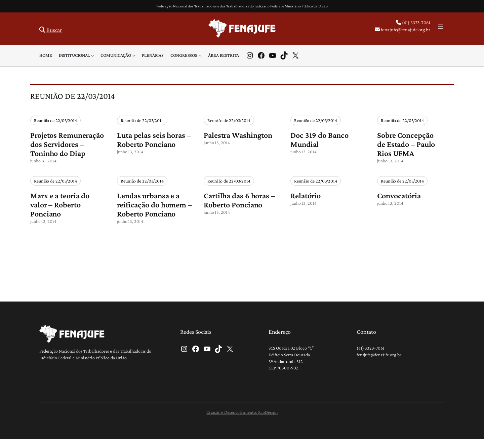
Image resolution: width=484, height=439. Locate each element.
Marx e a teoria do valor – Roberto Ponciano (59, 204)
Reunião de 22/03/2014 (55, 120)
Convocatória (399, 195)
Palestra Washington (238, 134)
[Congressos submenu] (200, 55)
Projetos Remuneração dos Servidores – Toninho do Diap (67, 144)
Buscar (54, 30)
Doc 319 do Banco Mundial (319, 139)
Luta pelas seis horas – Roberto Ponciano (154, 139)
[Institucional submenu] (92, 55)
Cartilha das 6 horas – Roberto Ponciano (239, 200)
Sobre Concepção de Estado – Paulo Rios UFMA (406, 144)
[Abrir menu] (441, 26)
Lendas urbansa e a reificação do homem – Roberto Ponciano (154, 204)
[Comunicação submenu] (133, 55)
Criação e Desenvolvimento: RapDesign (241, 412)
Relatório (305, 195)
